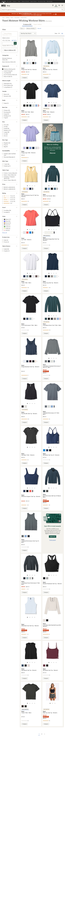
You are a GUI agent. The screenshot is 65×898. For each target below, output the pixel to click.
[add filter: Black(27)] (5, 219)
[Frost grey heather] (28, 578)
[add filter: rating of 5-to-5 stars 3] (8, 196)
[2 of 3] (52, 703)
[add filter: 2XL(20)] (4, 124)
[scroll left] (22, 105)
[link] (31, 50)
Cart (59, 5)
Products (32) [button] (27, 24)
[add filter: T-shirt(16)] (4, 164)
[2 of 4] (30, 60)
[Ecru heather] (44, 620)
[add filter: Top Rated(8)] (5, 72)
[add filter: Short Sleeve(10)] (6, 85)
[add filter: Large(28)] (4, 132)
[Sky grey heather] (47, 406)
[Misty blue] (25, 276)
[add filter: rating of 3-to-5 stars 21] (8, 200)
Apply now (52, 536)
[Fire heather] (59, 319)
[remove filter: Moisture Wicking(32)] (7, 69)
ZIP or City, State (6, 40)
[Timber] (34, 276)
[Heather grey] (52, 105)
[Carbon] (22, 706)
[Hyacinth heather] (24, 148)
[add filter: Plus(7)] (4, 144)
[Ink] (22, 276)
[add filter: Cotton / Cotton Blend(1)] (9, 173)
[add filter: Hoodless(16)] (5, 210)
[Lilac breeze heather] (49, 105)
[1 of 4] (27, 60)
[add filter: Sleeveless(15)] (5, 83)
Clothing (7, 17)
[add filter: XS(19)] (3, 126)
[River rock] (25, 706)
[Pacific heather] (53, 361)
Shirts (12, 17)
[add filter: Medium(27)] (5, 130)
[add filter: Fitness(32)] (5, 110)
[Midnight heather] (22, 578)
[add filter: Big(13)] (4, 146)
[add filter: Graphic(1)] (5, 251)
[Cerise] (28, 361)
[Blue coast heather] (28, 189)
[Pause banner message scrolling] (56, 14)
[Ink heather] (44, 491)
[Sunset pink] (47, 232)
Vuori (3, 17)
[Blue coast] (34, 63)
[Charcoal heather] (27, 105)
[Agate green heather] (47, 63)
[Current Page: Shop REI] (3, 1)
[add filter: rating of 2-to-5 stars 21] (8, 201)
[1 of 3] (50, 703)
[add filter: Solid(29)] (4, 249)
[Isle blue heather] (36, 105)
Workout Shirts (24, 17)
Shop (8, 5)
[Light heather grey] (56, 63)
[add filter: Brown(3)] (5, 223)
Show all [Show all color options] (4, 232)
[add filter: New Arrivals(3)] (6, 76)
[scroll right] (40, 105)
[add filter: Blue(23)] (5, 221)
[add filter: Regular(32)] (5, 143)
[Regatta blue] (28, 232)
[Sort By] (28, 33)
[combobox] (32, 9)
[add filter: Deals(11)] (4, 103)
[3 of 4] (32, 60)
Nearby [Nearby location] (14, 40)
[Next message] (54, 14)
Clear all (39, 28)
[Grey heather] (22, 63)
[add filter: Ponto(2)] (4, 242)
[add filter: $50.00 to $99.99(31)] (7, 189)
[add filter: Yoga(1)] (4, 117)
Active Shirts (16, 17)
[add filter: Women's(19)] (5, 96)
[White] (28, 63)
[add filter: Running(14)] (5, 112)
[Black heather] (50, 63)
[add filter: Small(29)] (4, 128)
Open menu (62, 5)
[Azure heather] (25, 319)
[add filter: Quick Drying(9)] (6, 71)
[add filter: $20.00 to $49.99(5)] (7, 187)
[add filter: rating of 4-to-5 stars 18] (8, 198)
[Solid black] (47, 620)
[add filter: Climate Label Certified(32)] (9, 153)
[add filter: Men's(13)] (4, 94)
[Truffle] (37, 276)
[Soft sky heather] (25, 63)
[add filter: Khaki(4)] (5, 228)
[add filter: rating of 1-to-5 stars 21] (8, 203)
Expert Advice (38, 24)
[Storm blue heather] (33, 105)
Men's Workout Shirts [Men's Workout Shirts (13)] (7, 62)
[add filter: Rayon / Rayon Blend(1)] (8, 180)
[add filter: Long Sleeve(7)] (6, 87)
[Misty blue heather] (28, 319)
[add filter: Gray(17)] (5, 225)
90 (62, 33)
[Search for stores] (15, 43)
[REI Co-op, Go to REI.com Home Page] (3, 5)
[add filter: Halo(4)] (4, 240)
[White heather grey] (25, 406)
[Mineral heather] (50, 361)
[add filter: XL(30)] (3, 134)
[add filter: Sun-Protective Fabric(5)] (8, 74)
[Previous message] (9, 14)
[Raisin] (31, 491)
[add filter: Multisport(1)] (5, 116)
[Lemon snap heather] (22, 189)
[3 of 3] (55, 703)
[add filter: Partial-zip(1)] (5, 166)
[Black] (31, 63)
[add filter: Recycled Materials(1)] (8, 157)
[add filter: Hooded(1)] (5, 212)
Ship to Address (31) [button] (9, 50)
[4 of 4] (34, 60)
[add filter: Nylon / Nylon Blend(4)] (8, 175)
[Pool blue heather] (53, 189)
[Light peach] (34, 361)
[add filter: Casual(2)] (4, 114)
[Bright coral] (25, 232)
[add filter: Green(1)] (5, 226)
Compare (24, 78)
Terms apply (52, 540)
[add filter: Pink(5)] (5, 230)
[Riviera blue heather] (30, 148)
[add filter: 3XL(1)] (4, 135)
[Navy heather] (30, 105)
